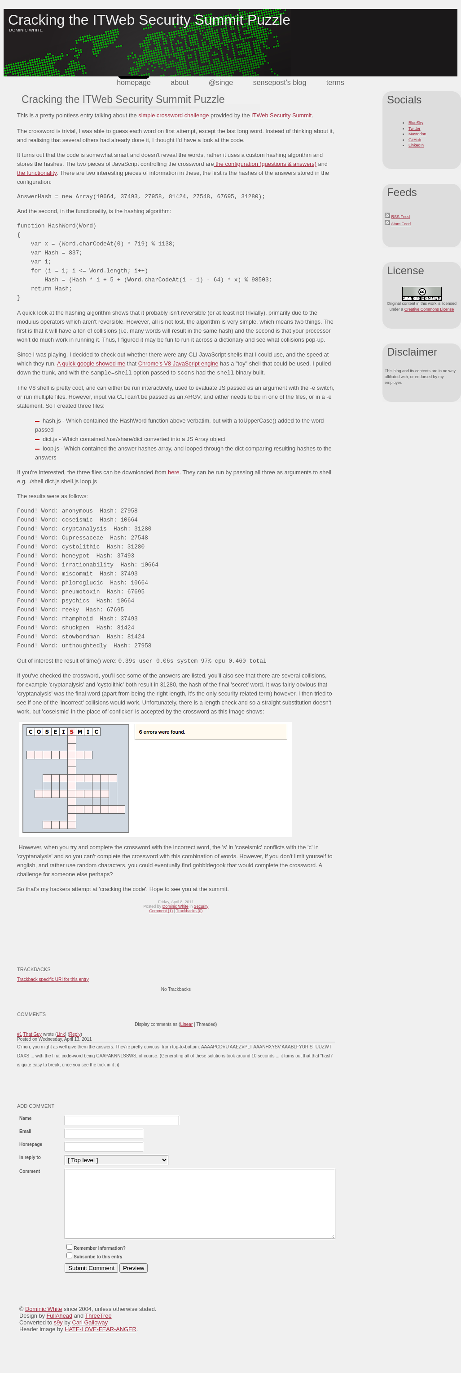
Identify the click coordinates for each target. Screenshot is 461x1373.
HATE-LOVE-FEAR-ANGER (100, 1342)
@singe (221, 82)
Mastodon (417, 134)
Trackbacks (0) (189, 911)
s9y (58, 1336)
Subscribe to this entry (94, 1270)
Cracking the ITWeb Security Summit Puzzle (149, 20)
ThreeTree (98, 1329)
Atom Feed (401, 224)
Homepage (134, 82)
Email (25, 1131)
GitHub (414, 140)
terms (335, 82)
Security (201, 906)
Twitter (414, 128)
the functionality (37, 172)
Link (61, 1034)
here (174, 472)
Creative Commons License (429, 309)
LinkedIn (416, 145)
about (180, 82)
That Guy (32, 1034)
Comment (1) (161, 911)
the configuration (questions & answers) (265, 163)
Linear (186, 1024)
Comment (29, 1171)
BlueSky (415, 122)
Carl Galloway (90, 1336)
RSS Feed (400, 216)
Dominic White (175, 906)
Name (25, 1118)
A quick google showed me (91, 363)
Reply (75, 1034)
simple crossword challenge (173, 115)
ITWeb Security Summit (281, 115)
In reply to (30, 1157)
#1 (19, 1034)
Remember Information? (96, 1261)
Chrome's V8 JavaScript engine (178, 363)
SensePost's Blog (280, 82)
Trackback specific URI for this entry (53, 979)
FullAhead (59, 1329)
